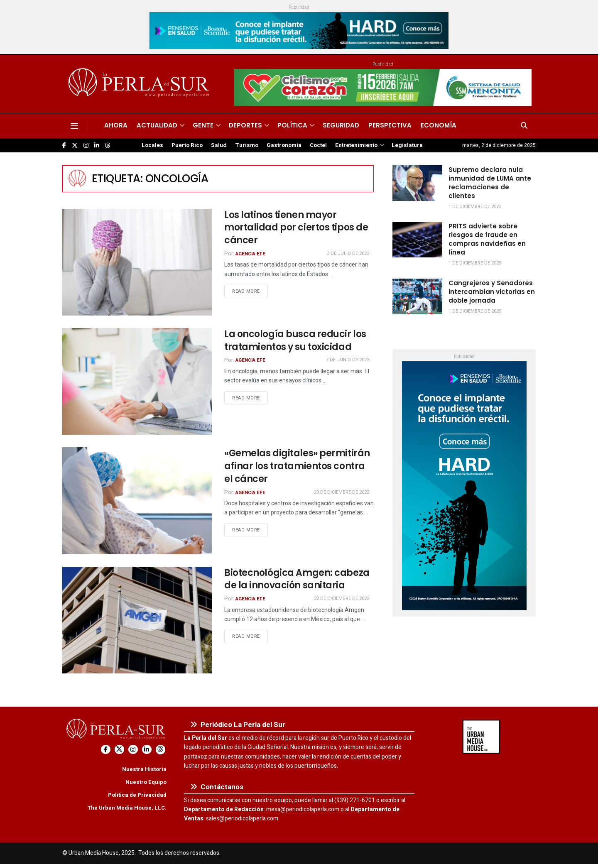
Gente (203, 125)
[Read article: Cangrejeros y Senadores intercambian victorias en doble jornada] (417, 296)
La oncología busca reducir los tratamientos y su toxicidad (295, 340)
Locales (152, 145)
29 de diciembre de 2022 (341, 492)
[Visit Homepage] (140, 84)
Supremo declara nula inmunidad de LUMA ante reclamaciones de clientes (489, 182)
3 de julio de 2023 (348, 253)
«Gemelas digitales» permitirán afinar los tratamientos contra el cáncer (297, 466)
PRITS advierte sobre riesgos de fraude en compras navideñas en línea (487, 239)
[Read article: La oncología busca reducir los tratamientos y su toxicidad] (137, 381)
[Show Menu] (74, 126)
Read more (250, 291)
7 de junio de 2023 (347, 359)
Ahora (115, 125)
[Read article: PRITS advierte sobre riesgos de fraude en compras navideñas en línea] (417, 239)
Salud (219, 145)
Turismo (246, 145)
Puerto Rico (187, 145)
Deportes (245, 125)
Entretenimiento (356, 145)
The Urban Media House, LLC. (127, 808)
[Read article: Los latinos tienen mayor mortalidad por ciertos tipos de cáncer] (137, 262)
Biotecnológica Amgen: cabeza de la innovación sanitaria (297, 579)
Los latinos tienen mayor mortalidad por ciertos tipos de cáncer (296, 227)
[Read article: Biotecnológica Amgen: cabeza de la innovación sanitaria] (137, 620)
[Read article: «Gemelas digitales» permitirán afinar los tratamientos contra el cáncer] (137, 500)
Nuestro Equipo (146, 782)
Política (292, 125)
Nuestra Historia (144, 769)
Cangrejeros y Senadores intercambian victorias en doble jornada (491, 292)
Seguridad (341, 125)
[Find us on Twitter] (75, 145)
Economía (438, 125)
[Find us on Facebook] (64, 145)
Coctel (318, 145)
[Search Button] (524, 125)
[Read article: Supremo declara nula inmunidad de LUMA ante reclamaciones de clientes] (417, 183)
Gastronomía (284, 145)
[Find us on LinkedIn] (96, 145)
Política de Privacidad (137, 795)
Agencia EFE (250, 253)
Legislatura (407, 145)
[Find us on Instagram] (85, 145)
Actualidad (157, 125)
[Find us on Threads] (107, 146)
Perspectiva (390, 125)
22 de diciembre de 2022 (341, 598)
